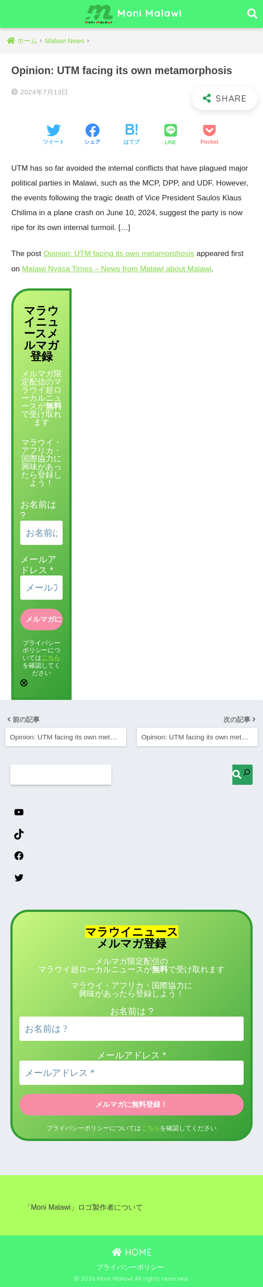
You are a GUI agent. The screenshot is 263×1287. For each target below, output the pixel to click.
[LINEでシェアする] (170, 135)
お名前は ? (132, 1011)
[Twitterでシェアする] (53, 135)
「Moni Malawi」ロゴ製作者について (83, 1206)
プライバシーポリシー (130, 1266)
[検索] (242, 774)
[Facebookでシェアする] (92, 135)
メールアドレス (131, 1055)
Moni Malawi (132, 14)
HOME (132, 1251)
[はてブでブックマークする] (131, 135)
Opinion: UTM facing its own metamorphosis (119, 253)
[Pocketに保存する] (209, 135)
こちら (50, 656)
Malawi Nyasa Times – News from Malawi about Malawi (117, 268)
